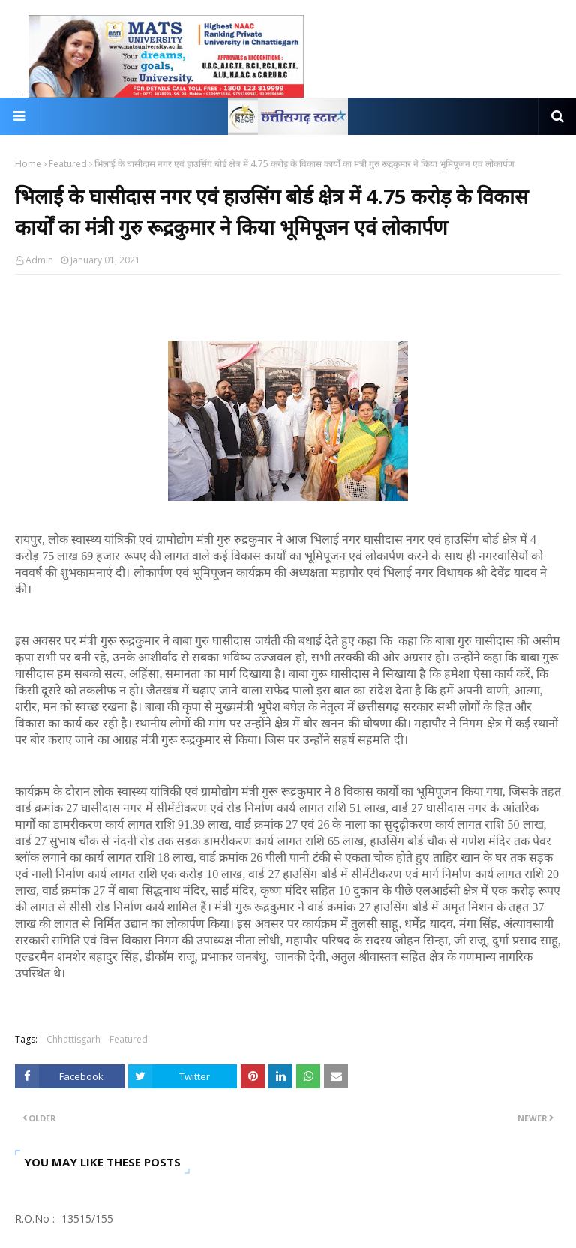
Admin (39, 260)
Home (28, 164)
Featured (68, 164)
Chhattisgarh (73, 1039)
